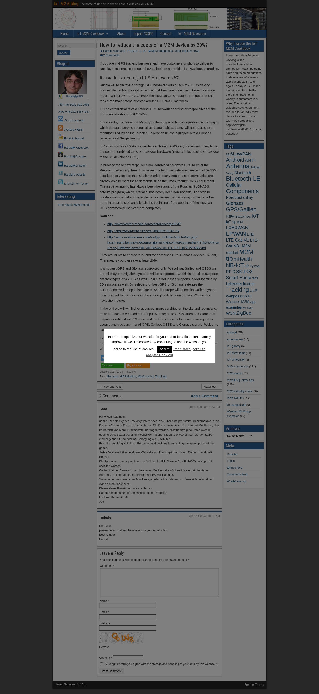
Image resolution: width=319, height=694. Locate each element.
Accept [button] (164, 349)
